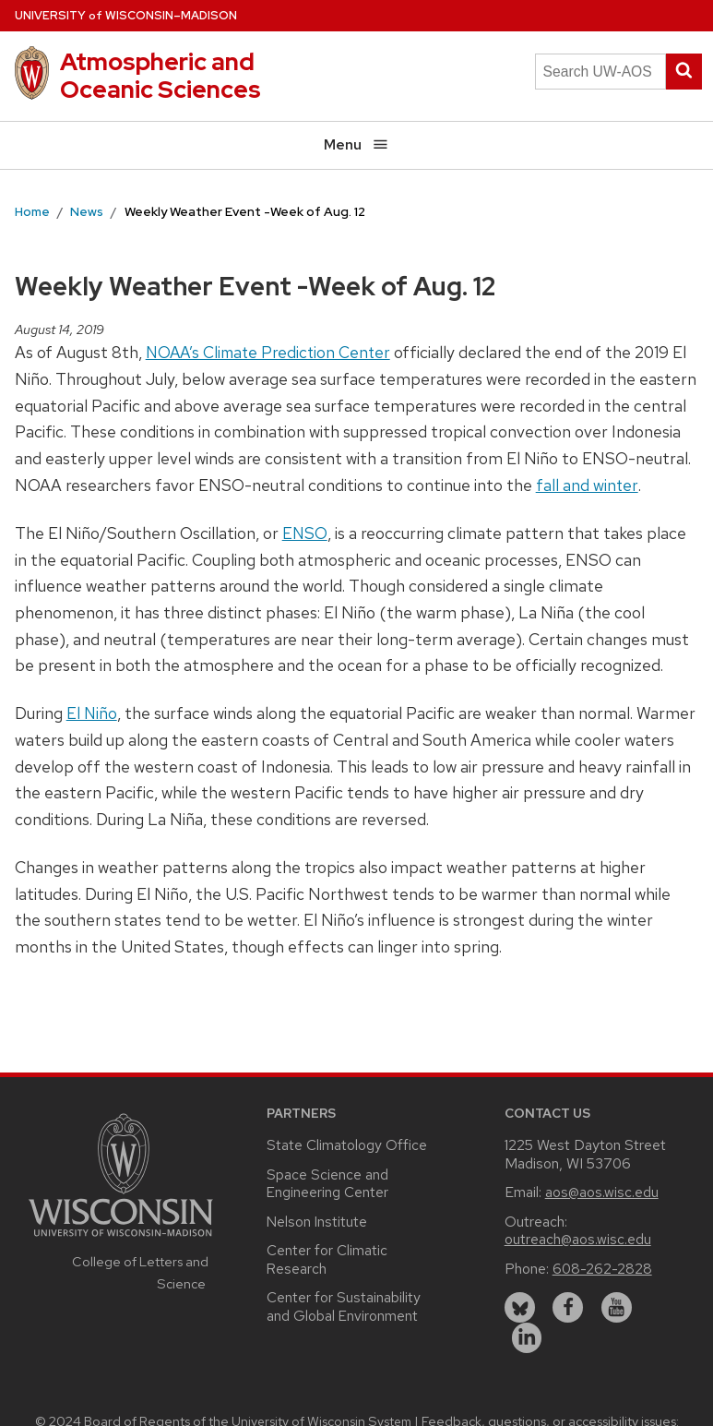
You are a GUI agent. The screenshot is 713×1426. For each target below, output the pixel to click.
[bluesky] (520, 1307)
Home (32, 211)
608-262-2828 (602, 1268)
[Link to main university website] (121, 1239)
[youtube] (616, 1307)
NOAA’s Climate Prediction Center (268, 352)
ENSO (304, 533)
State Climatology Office (347, 1145)
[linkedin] (527, 1338)
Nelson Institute (317, 1221)
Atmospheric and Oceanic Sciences (160, 75)
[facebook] (568, 1307)
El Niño (91, 713)
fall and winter (587, 485)
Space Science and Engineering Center (327, 1184)
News (86, 211)
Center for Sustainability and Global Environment (344, 1306)
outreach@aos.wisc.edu (578, 1239)
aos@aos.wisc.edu (602, 1192)
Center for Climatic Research (327, 1259)
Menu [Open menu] (356, 144)
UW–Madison (126, 15)
